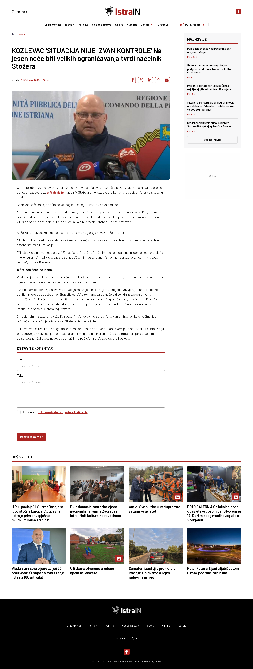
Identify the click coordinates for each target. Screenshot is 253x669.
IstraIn (69, 24)
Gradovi (165, 24)
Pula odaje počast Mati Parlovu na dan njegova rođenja (209, 50)
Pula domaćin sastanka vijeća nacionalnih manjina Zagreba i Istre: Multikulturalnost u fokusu (95, 511)
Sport (119, 24)
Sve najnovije (212, 139)
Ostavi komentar (31, 436)
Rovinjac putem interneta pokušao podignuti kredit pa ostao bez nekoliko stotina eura (209, 69)
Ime (19, 359)
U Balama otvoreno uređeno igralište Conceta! (92, 570)
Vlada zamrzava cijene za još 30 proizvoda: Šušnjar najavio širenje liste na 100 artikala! (38, 572)
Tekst (21, 375)
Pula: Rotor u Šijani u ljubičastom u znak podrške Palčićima (213, 570)
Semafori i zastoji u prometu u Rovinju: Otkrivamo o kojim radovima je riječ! (152, 572)
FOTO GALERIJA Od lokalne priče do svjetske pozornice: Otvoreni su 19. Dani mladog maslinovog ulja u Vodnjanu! (214, 513)
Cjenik (135, 638)
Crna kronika (52, 24)
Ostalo (147, 24)
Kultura (131, 24)
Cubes (158, 661)
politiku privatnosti (50, 412)
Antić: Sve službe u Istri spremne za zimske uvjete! (154, 508)
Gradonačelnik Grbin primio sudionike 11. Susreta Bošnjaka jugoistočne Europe (209, 124)
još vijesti (22, 457)
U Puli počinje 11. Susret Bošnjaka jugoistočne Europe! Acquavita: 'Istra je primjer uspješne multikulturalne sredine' (37, 513)
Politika (83, 24)
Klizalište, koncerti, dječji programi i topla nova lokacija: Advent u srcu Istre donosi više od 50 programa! (210, 106)
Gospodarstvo (101, 24)
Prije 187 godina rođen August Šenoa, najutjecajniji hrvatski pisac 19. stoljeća (209, 87)
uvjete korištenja (76, 412)
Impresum (119, 638)
